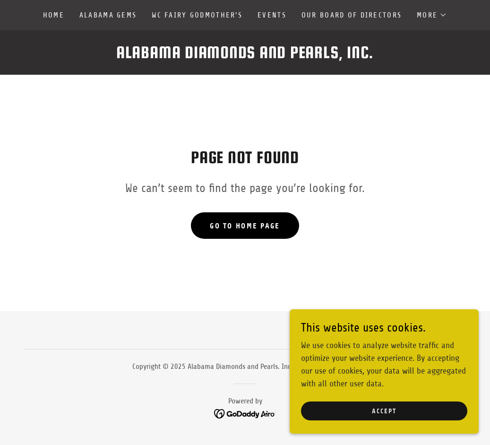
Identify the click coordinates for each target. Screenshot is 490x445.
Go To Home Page (245, 225)
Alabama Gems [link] (108, 15)
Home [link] (53, 15)
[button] (432, 15)
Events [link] (272, 15)
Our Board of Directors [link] (351, 15)
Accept (384, 411)
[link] (245, 55)
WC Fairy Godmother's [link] (197, 15)
